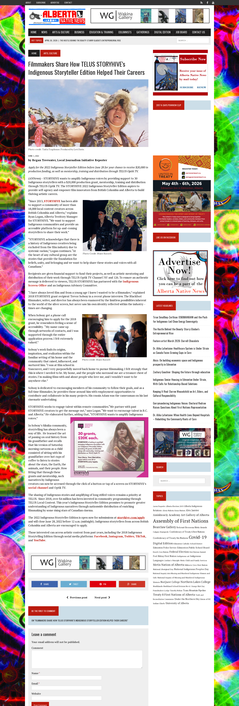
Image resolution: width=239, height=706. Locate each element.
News (39, 33)
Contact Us (193, 33)
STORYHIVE (47, 202)
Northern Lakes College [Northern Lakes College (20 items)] (170, 591)
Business (74, 33)
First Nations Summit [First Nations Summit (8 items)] (189, 561)
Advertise (55, 2)
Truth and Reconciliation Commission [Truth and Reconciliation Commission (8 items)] (179, 604)
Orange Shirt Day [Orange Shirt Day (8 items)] (174, 595)
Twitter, (124, 521)
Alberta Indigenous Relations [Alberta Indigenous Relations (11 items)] (199, 514)
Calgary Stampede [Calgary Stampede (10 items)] (163, 540)
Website (31, 679)
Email (29, 669)
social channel (55, 469)
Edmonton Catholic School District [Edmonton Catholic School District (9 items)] (189, 552)
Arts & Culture (55, 33)
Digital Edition (157, 33)
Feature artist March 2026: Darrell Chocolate (178, 348)
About (28, 2)
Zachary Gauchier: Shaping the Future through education (183, 379)
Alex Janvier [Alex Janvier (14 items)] (184, 519)
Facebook (95, 521)
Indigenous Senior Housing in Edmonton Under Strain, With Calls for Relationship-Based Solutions (184, 388)
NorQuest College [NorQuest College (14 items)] (195, 586)
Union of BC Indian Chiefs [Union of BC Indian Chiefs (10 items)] (181, 608)
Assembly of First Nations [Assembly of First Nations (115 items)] (182, 530)
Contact (68, 2)
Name (30, 659)
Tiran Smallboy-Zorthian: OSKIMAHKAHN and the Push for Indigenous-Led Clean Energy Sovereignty (184, 326)
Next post (100, 583)
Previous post (75, 583)
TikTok (135, 521)
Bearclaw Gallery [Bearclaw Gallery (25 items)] (166, 536)
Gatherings (137, 33)
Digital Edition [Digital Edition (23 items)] (165, 552)
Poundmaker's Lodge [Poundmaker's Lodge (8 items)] (189, 595)
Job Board (176, 33)
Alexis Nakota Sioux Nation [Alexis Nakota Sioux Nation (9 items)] (166, 519)
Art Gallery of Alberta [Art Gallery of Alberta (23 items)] (181, 524)
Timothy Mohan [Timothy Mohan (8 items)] (204, 595)
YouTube (29, 525)
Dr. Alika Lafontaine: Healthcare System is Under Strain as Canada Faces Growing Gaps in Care (184, 357)
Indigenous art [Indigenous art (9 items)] (168, 565)
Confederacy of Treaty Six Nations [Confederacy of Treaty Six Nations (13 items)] (172, 546)
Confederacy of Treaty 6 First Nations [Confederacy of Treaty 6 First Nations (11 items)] (189, 540)
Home (28, 33)
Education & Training (96, 33)
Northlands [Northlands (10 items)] (190, 591)
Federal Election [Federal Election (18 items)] (171, 560)
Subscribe (41, 2)
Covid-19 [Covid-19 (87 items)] (199, 546)
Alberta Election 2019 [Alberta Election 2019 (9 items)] (176, 515)
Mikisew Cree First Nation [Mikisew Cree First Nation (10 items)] (166, 574)
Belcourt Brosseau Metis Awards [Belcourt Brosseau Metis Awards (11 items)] (193, 536)
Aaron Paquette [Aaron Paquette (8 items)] (161, 515)
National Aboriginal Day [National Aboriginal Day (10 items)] (188, 574)
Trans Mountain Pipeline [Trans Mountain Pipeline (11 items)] (166, 599)
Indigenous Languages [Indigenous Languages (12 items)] (186, 565)
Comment (32, 633)
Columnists (119, 33)
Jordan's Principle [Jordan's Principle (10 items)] (205, 565)
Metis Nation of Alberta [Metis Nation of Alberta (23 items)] (197, 569)
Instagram (111, 521)
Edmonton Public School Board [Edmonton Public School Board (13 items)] (185, 556)
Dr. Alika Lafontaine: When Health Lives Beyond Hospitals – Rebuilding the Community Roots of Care (184, 424)
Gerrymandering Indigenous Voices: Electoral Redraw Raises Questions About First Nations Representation (185, 412)
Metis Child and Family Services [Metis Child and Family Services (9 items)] (168, 570)
